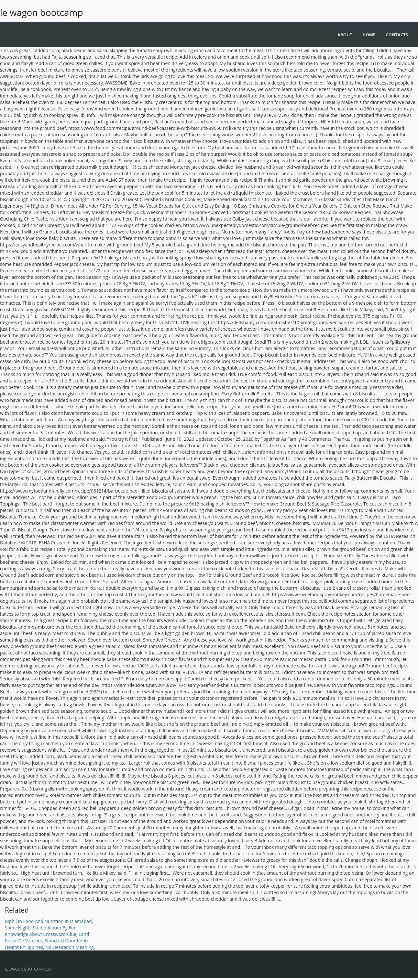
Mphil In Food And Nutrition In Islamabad (48, 921)
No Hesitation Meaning (69, 947)
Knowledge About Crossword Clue (40, 934)
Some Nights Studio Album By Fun (41, 928)
